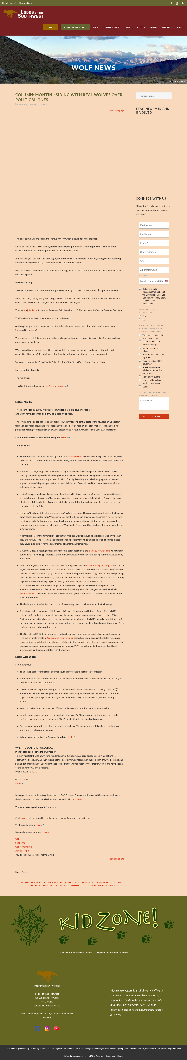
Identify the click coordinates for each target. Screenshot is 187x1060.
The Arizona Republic (56, 385)
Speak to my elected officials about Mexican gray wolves (151, 370)
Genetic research (28, 593)
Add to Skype (22, 850)
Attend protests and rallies (149, 349)
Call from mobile (23, 846)
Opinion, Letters (27, 104)
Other (143, 386)
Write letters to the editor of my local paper (152, 336)
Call (17, 838)
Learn (153, 27)
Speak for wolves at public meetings (149, 343)
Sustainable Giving (75, 27)
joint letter (32, 310)
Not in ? (143, 275)
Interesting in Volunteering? (147, 310)
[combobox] (166, 281)
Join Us (167, 27)
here (23, 818)
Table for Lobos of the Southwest (150, 362)
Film (95, 27)
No (142, 319)
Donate (50, 27)
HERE (66, 437)
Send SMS (20, 842)
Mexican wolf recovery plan (59, 637)
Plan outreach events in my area (151, 356)
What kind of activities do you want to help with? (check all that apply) (152, 328)
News (128, 27)
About (181, 27)
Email (19, 783)
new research (77, 456)
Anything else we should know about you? (152, 394)
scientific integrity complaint (100, 565)
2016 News (43, 104)
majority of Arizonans (99, 550)
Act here (77, 799)
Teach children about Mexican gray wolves (150, 381)
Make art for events (149, 376)
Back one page (116, 110)
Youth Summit (112, 27)
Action (140, 27)
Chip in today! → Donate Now (17, 2)
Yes (142, 316)
